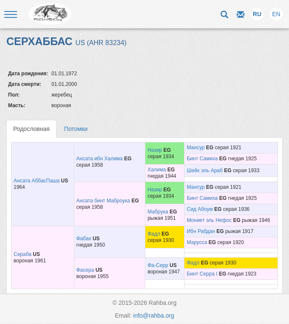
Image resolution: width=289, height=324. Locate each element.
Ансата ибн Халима (99, 159)
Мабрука (157, 212)
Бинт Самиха (202, 159)
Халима (156, 170)
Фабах (83, 239)
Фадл (153, 234)
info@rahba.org (153, 315)
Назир (154, 150)
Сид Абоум (199, 209)
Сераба (22, 254)
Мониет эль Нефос (209, 220)
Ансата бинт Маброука (103, 201)
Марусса (197, 242)
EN (276, 14)
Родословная (31, 128)
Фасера (85, 270)
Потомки (76, 128)
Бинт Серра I (202, 274)
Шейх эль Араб (204, 170)
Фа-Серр (157, 265)
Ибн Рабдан (201, 231)
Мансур (195, 148)
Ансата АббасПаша (37, 181)
